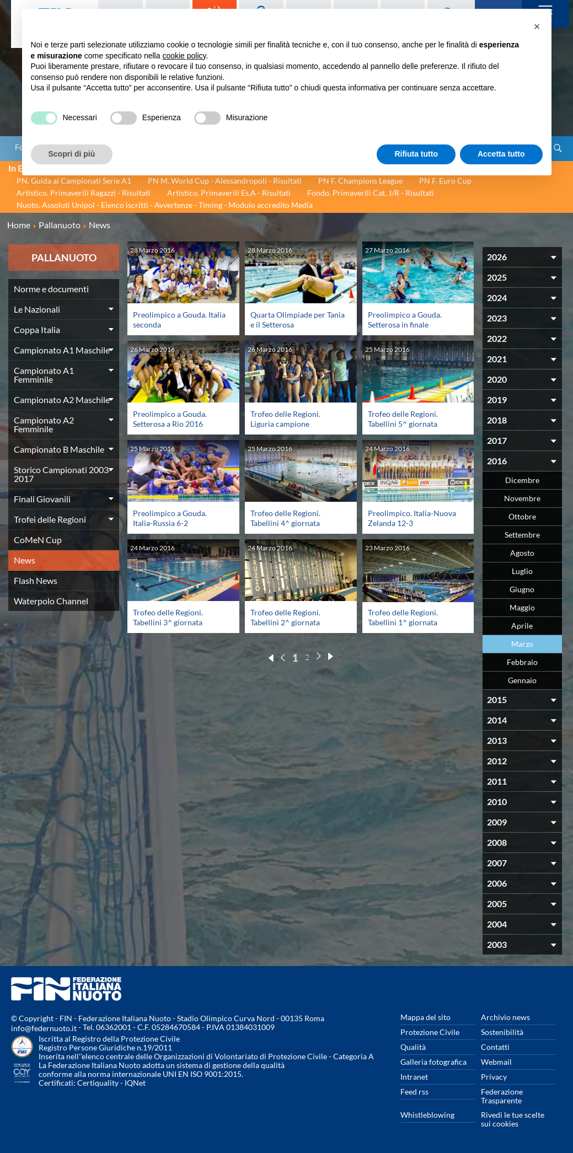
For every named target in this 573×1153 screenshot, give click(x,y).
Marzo (522, 643)
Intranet (414, 1076)
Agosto (522, 552)
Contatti (495, 1047)
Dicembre (522, 480)
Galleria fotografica (433, 1061)
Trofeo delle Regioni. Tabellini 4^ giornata (285, 518)
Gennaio (522, 680)
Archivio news (505, 1017)
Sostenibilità (502, 1032)
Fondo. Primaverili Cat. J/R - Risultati (370, 192)
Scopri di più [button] (72, 153)
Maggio (522, 607)
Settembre (522, 534)
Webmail (496, 1061)
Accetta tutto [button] (501, 153)
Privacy (494, 1076)
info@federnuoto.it (44, 1028)
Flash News (35, 580)
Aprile (522, 625)
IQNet (135, 1082)
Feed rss (414, 1091)
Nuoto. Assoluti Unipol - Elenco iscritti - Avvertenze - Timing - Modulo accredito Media (165, 205)
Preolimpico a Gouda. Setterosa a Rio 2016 (170, 418)
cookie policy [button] (184, 55)
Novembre (522, 498)
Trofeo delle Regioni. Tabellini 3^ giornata (168, 617)
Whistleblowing (427, 1114)
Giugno (522, 589)
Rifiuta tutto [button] (416, 153)
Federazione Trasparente (502, 1096)
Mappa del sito (425, 1017)
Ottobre (522, 516)
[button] (537, 26)
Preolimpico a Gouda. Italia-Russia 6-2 (170, 518)
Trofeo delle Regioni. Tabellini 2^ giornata (285, 617)
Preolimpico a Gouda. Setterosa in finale (405, 319)
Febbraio (522, 662)
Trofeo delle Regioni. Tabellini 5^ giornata (403, 418)
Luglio (522, 571)
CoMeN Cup (38, 539)
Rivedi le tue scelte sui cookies (512, 1119)
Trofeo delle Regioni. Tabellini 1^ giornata (403, 617)
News (24, 560)
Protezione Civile (429, 1032)
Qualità (413, 1047)
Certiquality (98, 1082)
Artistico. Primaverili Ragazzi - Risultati (84, 192)
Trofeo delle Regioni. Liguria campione (285, 418)
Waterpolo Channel (51, 601)
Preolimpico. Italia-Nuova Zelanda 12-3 (412, 518)
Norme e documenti (51, 288)
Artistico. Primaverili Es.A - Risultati (229, 192)
